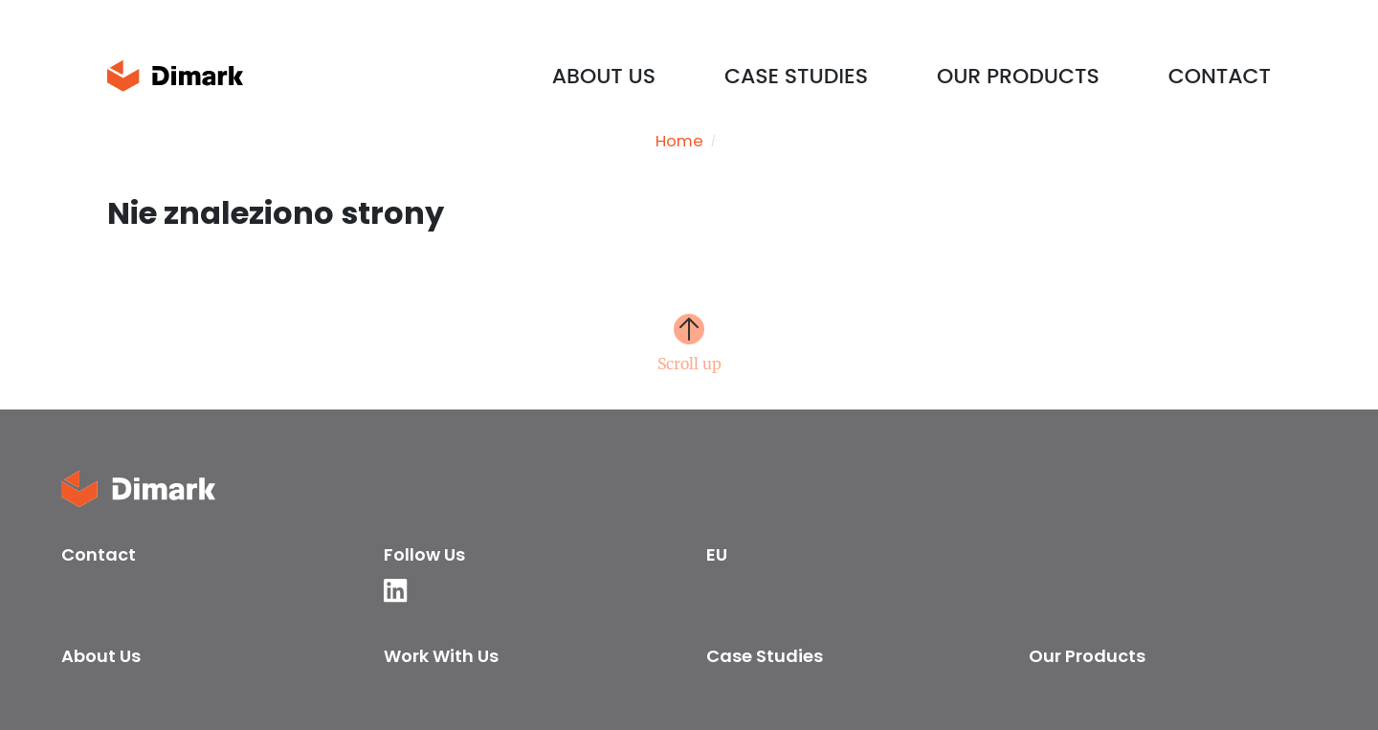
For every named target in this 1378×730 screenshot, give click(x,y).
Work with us (441, 656)
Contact (1219, 76)
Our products (1018, 76)
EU (716, 554)
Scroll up (689, 362)
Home (679, 141)
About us (604, 76)
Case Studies (796, 76)
